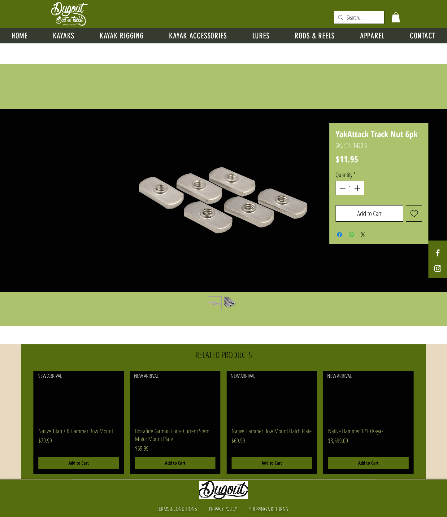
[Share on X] (363, 234)
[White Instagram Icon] (437, 268)
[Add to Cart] (78, 463)
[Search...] (359, 17)
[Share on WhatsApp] (351, 234)
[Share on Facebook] (339, 234)
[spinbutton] (350, 188)
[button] (396, 17)
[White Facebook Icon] (437, 253)
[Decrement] (341, 188)
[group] (223, 422)
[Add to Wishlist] (414, 213)
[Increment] (358, 188)
